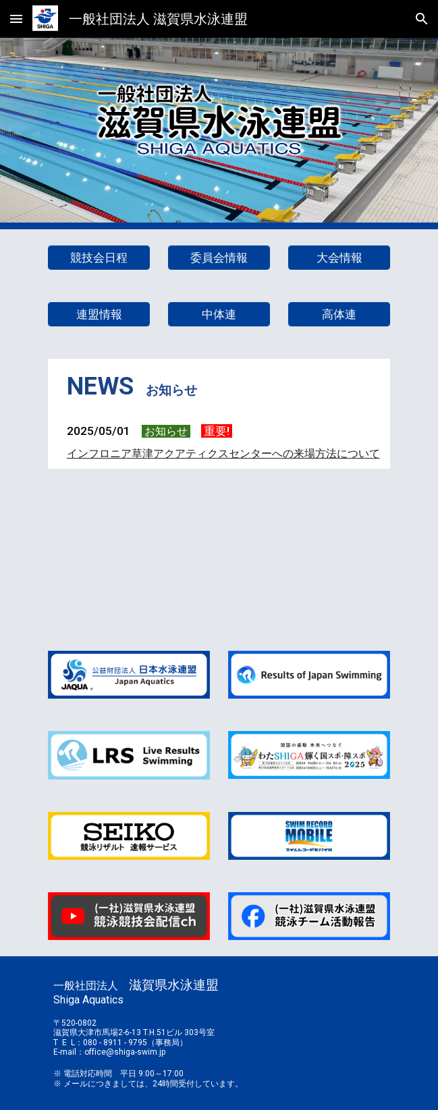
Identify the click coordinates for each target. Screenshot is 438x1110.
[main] (219, 387)
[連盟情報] (99, 314)
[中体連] (219, 314)
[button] (16, 18)
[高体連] (339, 314)
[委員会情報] (219, 258)
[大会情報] (339, 258)
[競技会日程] (99, 258)
